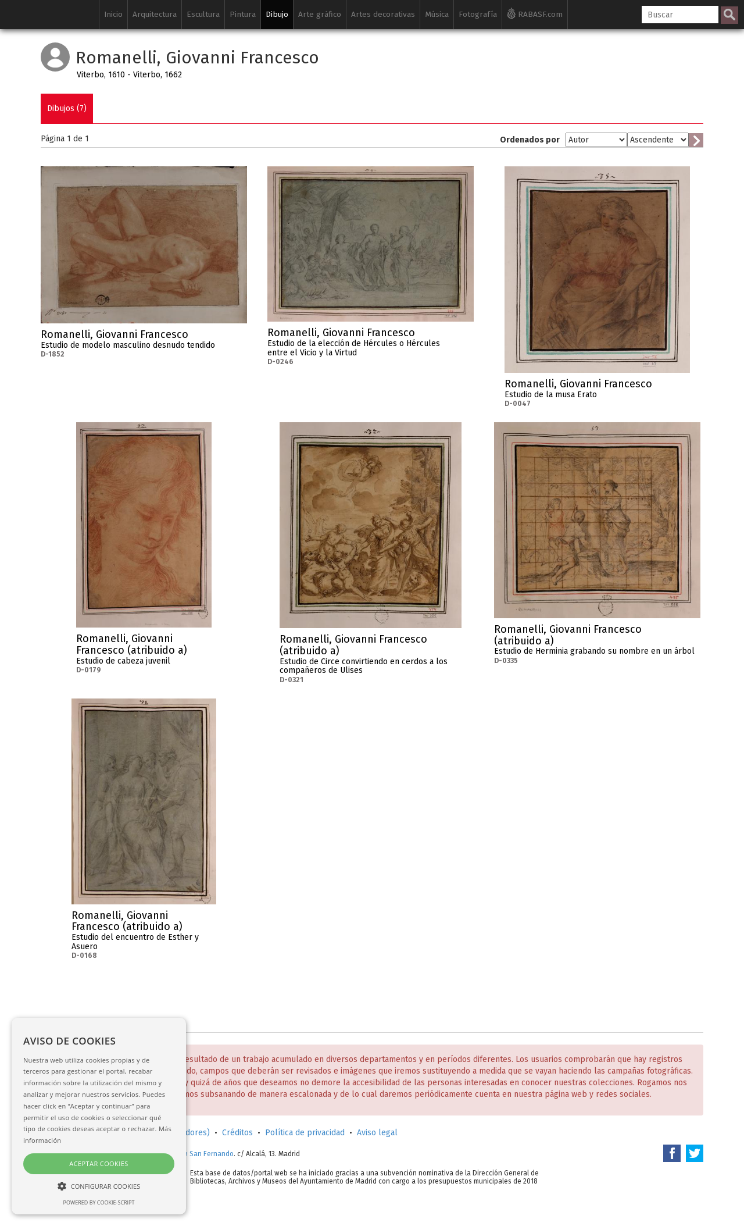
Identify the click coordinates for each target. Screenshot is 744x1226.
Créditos (237, 1133)
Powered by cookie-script (99, 1202)
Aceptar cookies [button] (98, 1163)
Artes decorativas (383, 14)
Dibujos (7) (67, 108)
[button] (98, 1185)
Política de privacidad (305, 1133)
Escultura (203, 14)
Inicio (113, 14)
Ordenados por (530, 140)
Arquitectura (155, 14)
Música (437, 14)
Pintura (243, 14)
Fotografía (478, 14)
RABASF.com (535, 13)
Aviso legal (377, 1133)
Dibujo (277, 14)
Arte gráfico (319, 14)
